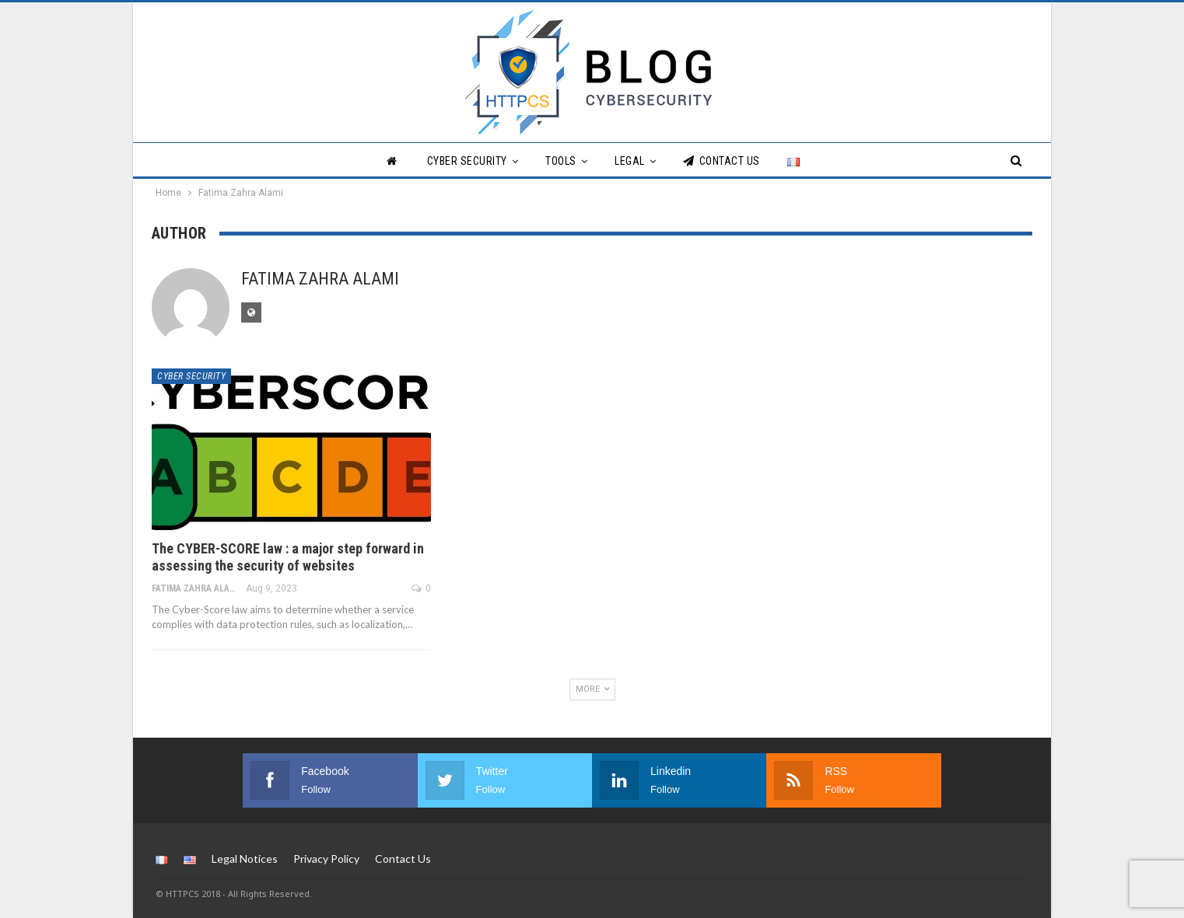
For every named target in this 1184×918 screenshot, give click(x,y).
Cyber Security (467, 161)
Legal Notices (245, 858)
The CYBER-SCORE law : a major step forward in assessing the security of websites (288, 557)
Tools (560, 161)
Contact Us (721, 161)
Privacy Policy (326, 858)
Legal (630, 161)
